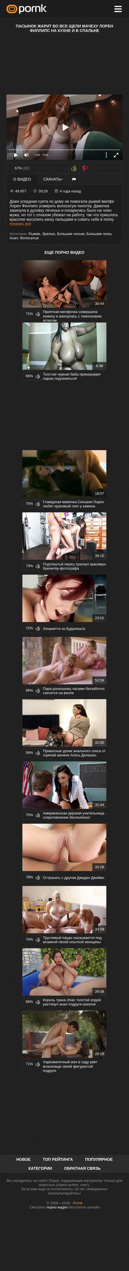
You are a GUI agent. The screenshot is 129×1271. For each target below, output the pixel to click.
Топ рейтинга (58, 1159)
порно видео (57, 1207)
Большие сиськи (71, 234)
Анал (14, 238)
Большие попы (99, 234)
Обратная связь (82, 1168)
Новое (23, 1159)
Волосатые (29, 238)
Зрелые (48, 234)
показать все (20, 224)
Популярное (99, 1159)
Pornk (78, 1203)
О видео (22, 179)
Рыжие (34, 234)
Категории (40, 1168)
